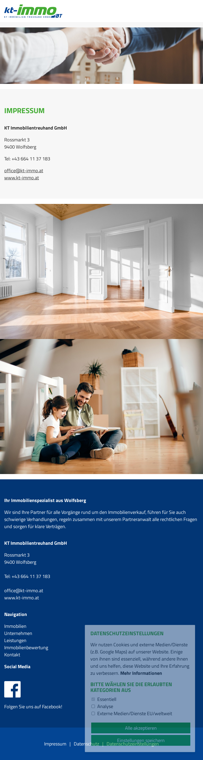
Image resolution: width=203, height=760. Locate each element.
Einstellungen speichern (141, 740)
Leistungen (15, 640)
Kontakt (12, 654)
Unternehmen (18, 633)
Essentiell (106, 699)
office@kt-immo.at (23, 170)
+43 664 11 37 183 (31, 576)
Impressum (55, 743)
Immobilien (15, 626)
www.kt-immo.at (21, 177)
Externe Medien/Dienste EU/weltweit (134, 713)
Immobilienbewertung (26, 647)
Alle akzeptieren (141, 728)
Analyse (105, 706)
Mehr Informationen (141, 673)
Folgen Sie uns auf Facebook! (33, 703)
